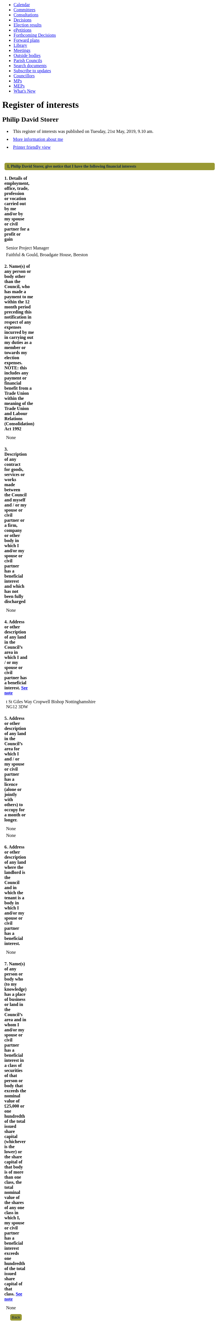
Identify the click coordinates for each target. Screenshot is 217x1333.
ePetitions (22, 30)
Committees (24, 9)
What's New (25, 91)
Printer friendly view (32, 147)
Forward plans (27, 40)
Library (20, 45)
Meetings (22, 50)
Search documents (30, 65)
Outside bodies (27, 55)
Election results (28, 25)
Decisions (22, 19)
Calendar (22, 4)
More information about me (38, 139)
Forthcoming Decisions (35, 35)
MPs (18, 80)
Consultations (26, 14)
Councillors (24, 75)
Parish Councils (28, 60)
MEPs (19, 86)
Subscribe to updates (32, 70)
